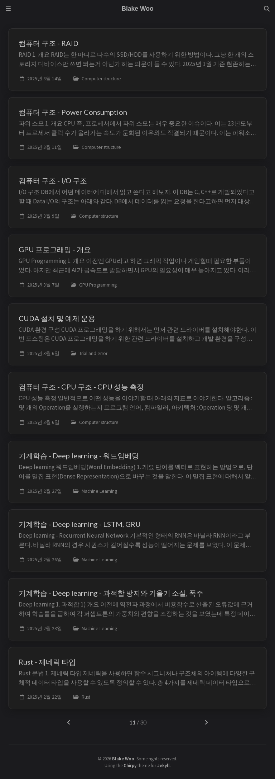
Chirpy (130, 765)
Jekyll (163, 765)
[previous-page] (69, 722)
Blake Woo (123, 758)
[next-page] (206, 722)
